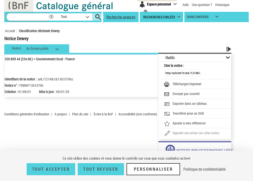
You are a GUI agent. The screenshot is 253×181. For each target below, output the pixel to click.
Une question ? (202, 4)
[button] (51, 17)
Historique (222, 4)
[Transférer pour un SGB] (184, 114)
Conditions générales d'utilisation (26, 114)
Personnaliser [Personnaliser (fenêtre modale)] (153, 169)
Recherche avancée (120, 16)
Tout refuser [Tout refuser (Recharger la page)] (100, 169)
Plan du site (80, 114)
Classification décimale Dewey (39, 30)
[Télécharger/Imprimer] (182, 84)
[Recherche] (28, 17)
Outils (170, 57)
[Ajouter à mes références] (185, 124)
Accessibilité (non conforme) (137, 114)
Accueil (10, 30)
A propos (61, 114)
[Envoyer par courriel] (181, 94)
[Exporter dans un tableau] (185, 104)
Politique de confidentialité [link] (204, 169)
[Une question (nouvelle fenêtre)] (191, 133)
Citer (174, 65)
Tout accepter (51, 169)
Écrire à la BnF (103, 114)
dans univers (197, 18)
